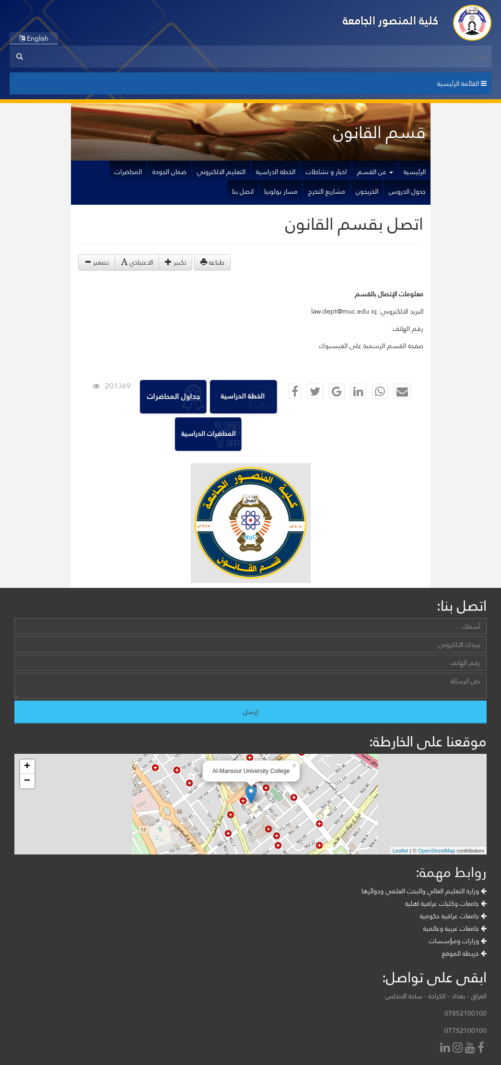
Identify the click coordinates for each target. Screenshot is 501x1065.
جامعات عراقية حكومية (453, 916)
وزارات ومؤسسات (458, 941)
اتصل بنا (243, 191)
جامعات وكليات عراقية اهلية (446, 903)
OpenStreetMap (436, 851)
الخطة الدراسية (275, 171)
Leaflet (400, 851)
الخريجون (367, 191)
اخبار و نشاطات (326, 171)
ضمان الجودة (169, 171)
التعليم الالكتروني (221, 171)
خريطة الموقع (464, 953)
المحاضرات (128, 171)
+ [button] (27, 767)
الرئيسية (415, 171)
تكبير (175, 262)
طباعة (212, 262)
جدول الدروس (407, 191)
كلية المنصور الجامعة (391, 20)
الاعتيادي (137, 262)
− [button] (27, 781)
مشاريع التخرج (326, 191)
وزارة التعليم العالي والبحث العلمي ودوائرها (424, 891)
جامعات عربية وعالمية (455, 928)
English (33, 38)
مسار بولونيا (281, 191)
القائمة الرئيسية (462, 83)
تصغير (96, 262)
